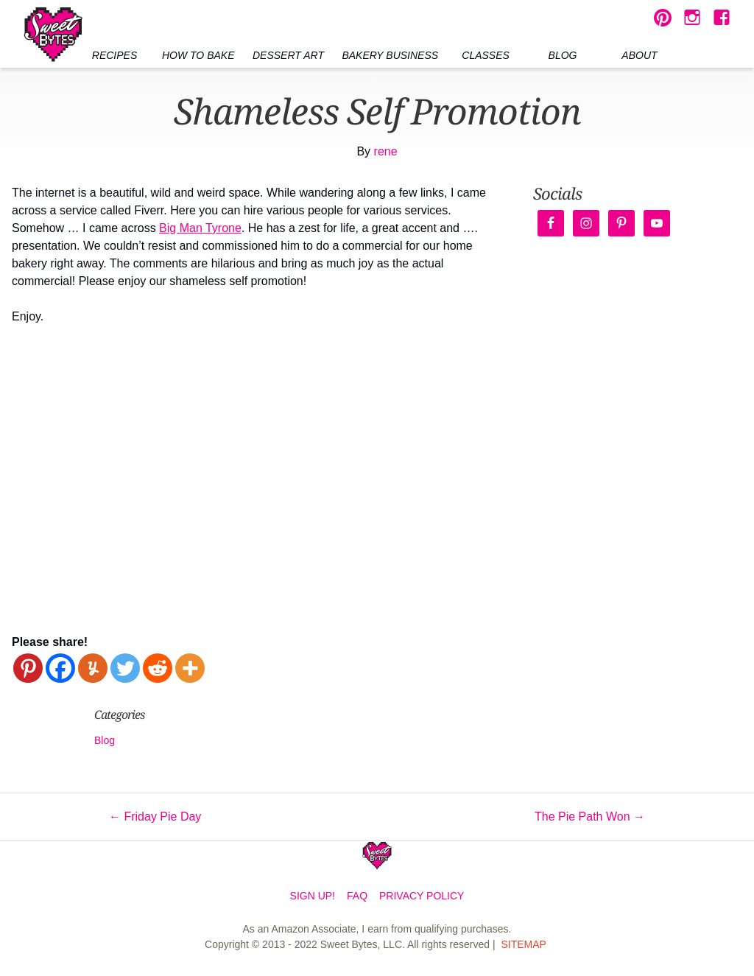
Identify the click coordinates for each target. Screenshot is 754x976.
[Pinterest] (28, 668)
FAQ (357, 896)
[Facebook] (60, 668)
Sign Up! (312, 896)
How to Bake (198, 55)
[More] (190, 668)
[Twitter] (125, 668)
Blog (563, 55)
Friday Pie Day (155, 816)
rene (386, 151)
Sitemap (523, 944)
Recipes (114, 55)
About (639, 55)
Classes (486, 55)
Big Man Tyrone (200, 228)
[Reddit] (157, 668)
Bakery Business (390, 55)
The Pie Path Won (590, 816)
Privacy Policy (421, 896)
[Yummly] (93, 668)
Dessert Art (288, 55)
